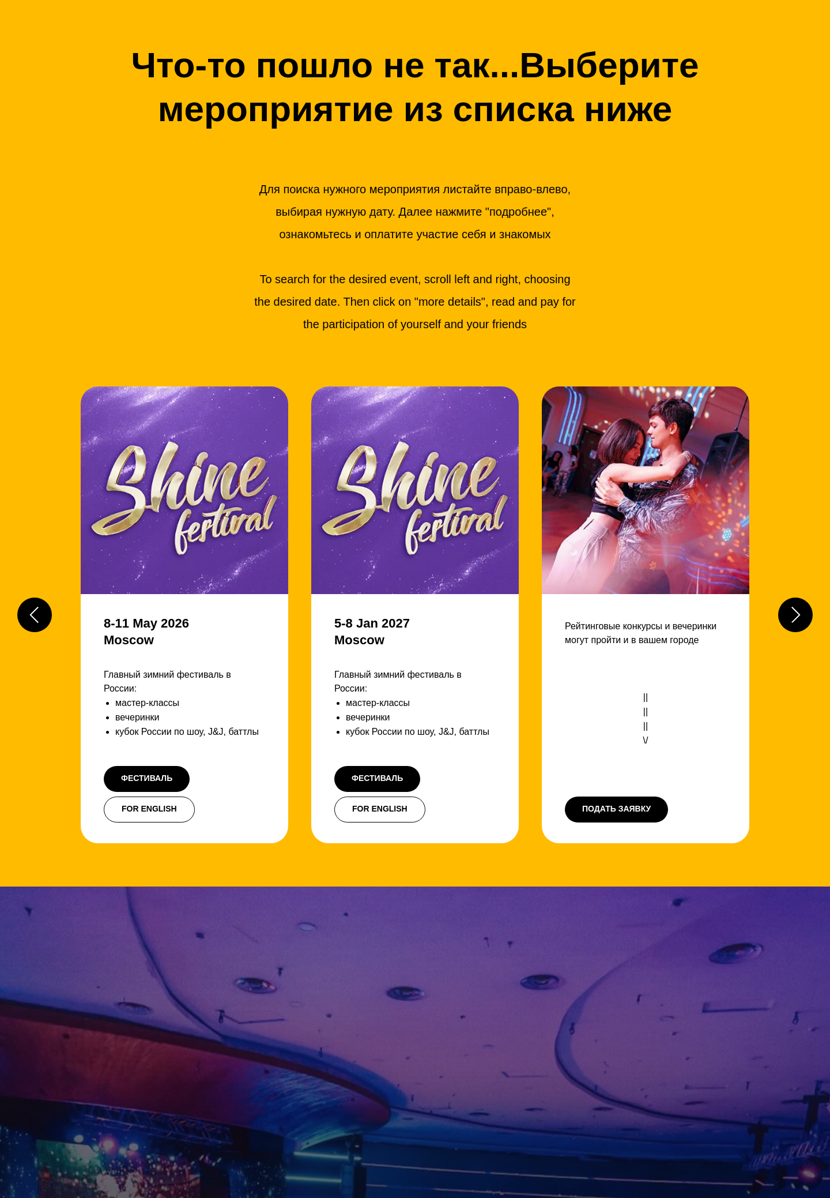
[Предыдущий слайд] (34, 615)
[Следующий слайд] (795, 615)
